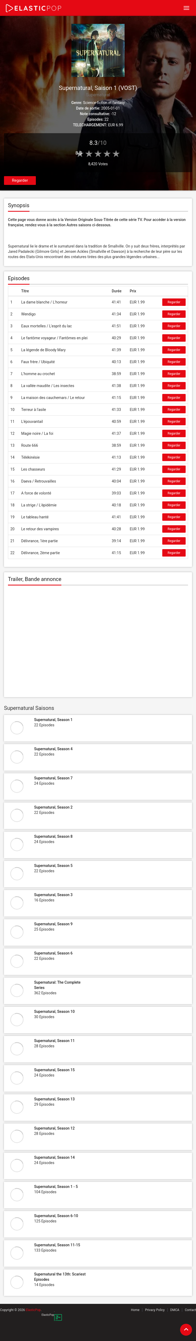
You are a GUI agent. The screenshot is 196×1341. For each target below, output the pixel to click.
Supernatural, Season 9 (53, 924)
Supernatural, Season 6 (53, 953)
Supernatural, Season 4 (53, 749)
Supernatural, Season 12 (54, 1128)
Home (135, 1310)
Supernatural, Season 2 (53, 807)
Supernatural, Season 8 (53, 836)
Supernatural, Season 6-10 (56, 1216)
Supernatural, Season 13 (54, 1099)
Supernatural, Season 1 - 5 (56, 1186)
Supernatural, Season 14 (54, 1157)
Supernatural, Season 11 (54, 1041)
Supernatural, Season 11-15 (57, 1245)
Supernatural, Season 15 (54, 1070)
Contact (190, 1310)
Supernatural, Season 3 (53, 895)
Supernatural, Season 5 (53, 865)
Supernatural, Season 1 (53, 720)
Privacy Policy (155, 1310)
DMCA (174, 1310)
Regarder (20, 180)
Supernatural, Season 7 (53, 778)
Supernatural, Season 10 (54, 1011)
